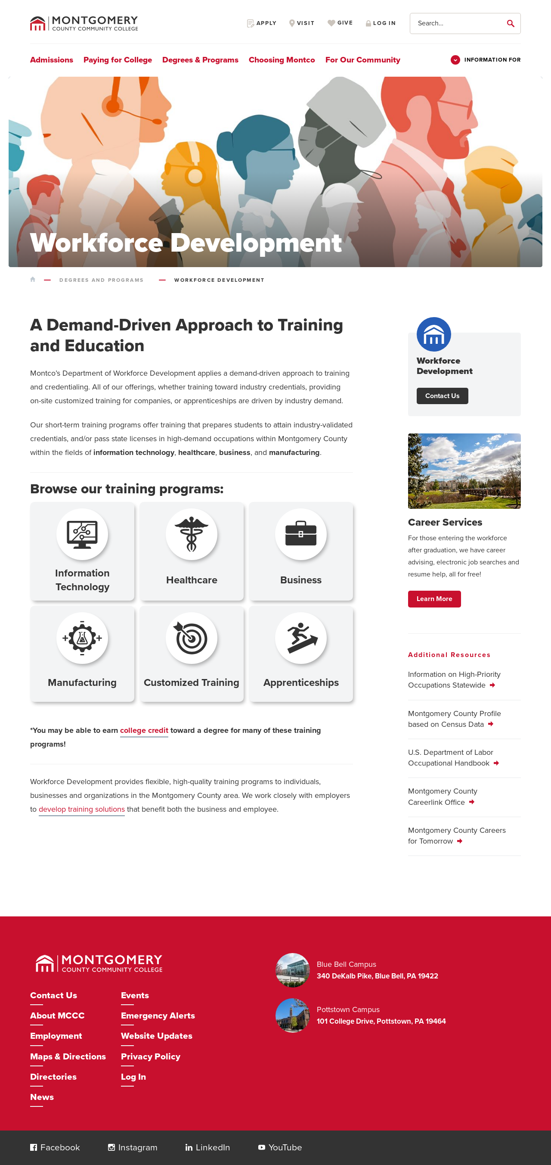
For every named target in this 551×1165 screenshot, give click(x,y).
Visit (302, 23)
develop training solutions (82, 809)
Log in (381, 23)
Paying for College (118, 60)
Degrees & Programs (200, 60)
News (42, 1097)
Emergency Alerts (158, 1015)
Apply (262, 23)
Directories (53, 1077)
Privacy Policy (150, 1056)
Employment (56, 1036)
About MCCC (57, 1015)
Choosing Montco (282, 60)
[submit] (512, 23)
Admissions (51, 60)
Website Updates (156, 1036)
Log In (133, 1077)
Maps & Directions (68, 1056)
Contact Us (442, 396)
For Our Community (362, 60)
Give (340, 23)
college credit (144, 730)
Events (135, 995)
